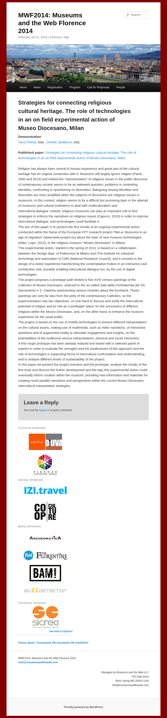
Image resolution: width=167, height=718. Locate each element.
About (23, 87)
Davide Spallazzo (59, 142)
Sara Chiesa (27, 142)
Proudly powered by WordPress (83, 707)
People (120, 87)
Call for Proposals (98, 87)
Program (74, 87)
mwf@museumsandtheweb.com (38, 662)
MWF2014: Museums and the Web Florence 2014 (52, 23)
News (37, 87)
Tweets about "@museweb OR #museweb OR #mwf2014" (53, 642)
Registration (54, 87)
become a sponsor (61, 631)
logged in (44, 410)
